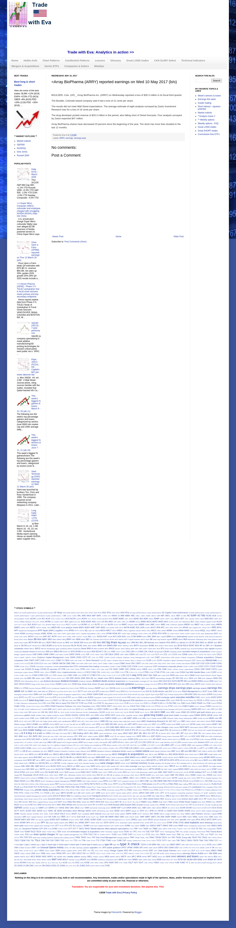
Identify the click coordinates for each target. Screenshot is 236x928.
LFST (216, 742)
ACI (43, 619)
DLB (165, 681)
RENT (130, 799)
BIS (177, 643)
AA (64, 616)
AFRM (48, 622)
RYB (199, 805)
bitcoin (182, 642)
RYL (203, 805)
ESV (26, 697)
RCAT (177, 796)
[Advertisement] (90, 26)
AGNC (88, 622)
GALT (39, 709)
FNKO (193, 703)
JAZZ (130, 733)
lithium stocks (112, 745)
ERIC (190, 694)
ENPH (96, 694)
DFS (178, 678)
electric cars (163, 691)
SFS (156, 811)
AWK (69, 637)
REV (162, 799)
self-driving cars (103, 811)
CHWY (59, 660)
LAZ (109, 742)
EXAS (158, 697)
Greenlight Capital (187, 715)
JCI (149, 733)
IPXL (166, 730)
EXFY (203, 697)
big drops (111, 642)
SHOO (68, 814)
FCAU (88, 700)
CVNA (34, 675)
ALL (43, 625)
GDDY (90, 709)
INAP (149, 727)
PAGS (37, 781)
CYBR (93, 675)
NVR (115, 772)
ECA (51, 691)
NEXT (166, 766)
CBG (102, 654)
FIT (77, 703)
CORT (185, 666)
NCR (59, 766)
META (151, 754)
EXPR (219, 697)
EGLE (118, 691)
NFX (177, 766)
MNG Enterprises (118, 757)
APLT (209, 628)
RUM (106, 805)
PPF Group (124, 787)
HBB (216, 718)
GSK (32, 718)
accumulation (19, 619)
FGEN (212, 700)
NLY (63, 769)
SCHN (182, 808)
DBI (33, 678)
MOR (25, 760)
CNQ (159, 663)
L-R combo (28, 742)
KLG (65, 739)
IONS (118, 730)
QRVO (142, 793)
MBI (190, 751)
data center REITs (182, 675)
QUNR (44, 796)
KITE (28, 739)
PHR (155, 784)
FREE (79, 706)
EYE (24, 700)
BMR (104, 646)
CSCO (88, 672)
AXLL (94, 637)
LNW (215, 745)
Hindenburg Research (155, 721)
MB (182, 751)
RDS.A (214, 796)
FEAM (185, 700)
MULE (200, 760)
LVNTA (186, 748)
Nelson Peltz (85, 766)
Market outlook (24, 141)
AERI (216, 619)
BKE (202, 642)
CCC (148, 654)
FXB (213, 706)
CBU (137, 654)
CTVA (156, 672)
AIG (106, 622)
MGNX (181, 754)
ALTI (92, 625)
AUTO (198, 634)
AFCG (16, 622)
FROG (103, 706)
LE (153, 742)
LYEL (220, 748)
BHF (72, 643)
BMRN (110, 645)
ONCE (181, 775)
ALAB (171, 622)
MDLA (62, 754)
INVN (107, 730)
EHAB (134, 691)
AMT (27, 628)
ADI (141, 619)
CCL (166, 654)
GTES (64, 718)
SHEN (51, 814)
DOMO (59, 684)
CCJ (157, 654)
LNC (179, 745)
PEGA (32, 784)
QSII (147, 793)
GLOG (102, 712)
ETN (50, 697)
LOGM (28, 748)
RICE (65, 802)
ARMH (163, 631)
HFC (83, 721)
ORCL (126, 778)
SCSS (219, 808)
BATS (21, 639)
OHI (98, 775)
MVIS (210, 760)
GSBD (21, 718)
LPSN (66, 748)
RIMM (84, 802)
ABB (122, 616)
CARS (71, 654)
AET (220, 619)
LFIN (211, 742)
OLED (148, 775)
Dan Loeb (161, 675)
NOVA (121, 769)
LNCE (183, 745)
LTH (121, 748)
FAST (55, 700)
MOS (30, 760)
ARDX (120, 630)
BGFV (49, 642)
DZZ (126, 688)
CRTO (214, 669)
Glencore (79, 712)
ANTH (121, 628)
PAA (220, 778)
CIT (84, 660)
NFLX (172, 766)
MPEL (48, 760)
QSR (152, 793)
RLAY (125, 802)
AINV (110, 622)
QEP (83, 793)
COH (207, 663)
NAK (81, 763)
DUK (44, 688)
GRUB (209, 715)
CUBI (177, 672)
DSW (16, 688)
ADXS (197, 619)
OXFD (193, 778)
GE (116, 709)
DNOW (206, 681)
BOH (166, 646)
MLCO (63, 757)
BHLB (86, 643)
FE (181, 700)
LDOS (149, 742)
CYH (98, 675)
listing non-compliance (92, 745)
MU (196, 760)
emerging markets (21, 694)
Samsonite (93, 808)
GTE (59, 718)
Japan (120, 733)
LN (176, 745)
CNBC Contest (113, 663)
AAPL (99, 616)
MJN (35, 757)
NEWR (154, 766)
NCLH (42, 766)
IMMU (139, 727)
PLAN (214, 784)
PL (210, 784)
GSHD (27, 718)
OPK (61, 778)
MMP (103, 757)
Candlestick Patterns (77, 60)
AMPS (213, 625)
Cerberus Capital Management (50, 657)
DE (92, 678)
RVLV (157, 805)
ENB (44, 694)
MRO (96, 760)
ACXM (99, 619)
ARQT (208, 631)
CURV (213, 672)
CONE (117, 666)
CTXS (162, 672)
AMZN (54, 627)
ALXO (115, 625)
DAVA (192, 675)
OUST (168, 778)
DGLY (186, 678)
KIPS (24, 739)
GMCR (157, 712)
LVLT (170, 748)
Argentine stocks (134, 631)
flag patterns (109, 703)
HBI (220, 718)
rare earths (123, 796)
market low (131, 751)
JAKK (96, 733)
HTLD (159, 724)
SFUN (160, 811)
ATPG (145, 634)
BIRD (173, 642)
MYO (52, 763)
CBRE (126, 654)
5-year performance (212, 613)
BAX (26, 639)
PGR (134, 784)
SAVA (128, 808)
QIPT (93, 793)
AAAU (69, 616)
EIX (147, 691)
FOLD (219, 703)
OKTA (142, 775)
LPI (62, 748)
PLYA (54, 787)
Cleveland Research (184, 660)
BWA (52, 652)
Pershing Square (72, 784)
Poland (88, 787)
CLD (144, 660)
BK (193, 642)
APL (199, 628)
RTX (101, 805)
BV (36, 652)
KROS (170, 739)
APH (180, 628)
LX (198, 748)
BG (40, 642)
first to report (61, 703)
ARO (192, 631)
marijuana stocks (119, 751)
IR (182, 730)
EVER (90, 697)
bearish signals (166, 639)
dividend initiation (85, 681)
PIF (160, 784)
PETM (81, 784)
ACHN (33, 619)
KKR (38, 739)
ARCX (114, 631)
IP (130, 730)
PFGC (110, 784)
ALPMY (74, 625)
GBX (64, 709)
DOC (16, 684)
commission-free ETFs (68, 666)
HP (79, 724)
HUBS (168, 724)
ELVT (205, 691)
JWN (107, 736)
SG (165, 811)
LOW (49, 748)
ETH (46, 697)
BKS (220, 642)
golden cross (29, 715)
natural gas (212, 763)
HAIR (140, 718)
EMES (30, 694)
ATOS (140, 634)
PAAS (16, 781)
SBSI (154, 808)
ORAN (108, 778)
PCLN (185, 781)
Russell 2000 (23, 155)
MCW (41, 754)
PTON (198, 790)
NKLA (37, 769)
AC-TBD (201, 615)
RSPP (89, 805)
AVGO (30, 636)
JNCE (25, 736)
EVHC (119, 697)
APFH (176, 628)
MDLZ (68, 754)
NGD (185, 766)
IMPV (144, 727)
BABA (139, 636)
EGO (123, 691)
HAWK (199, 718)
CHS (42, 660)
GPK (92, 715)
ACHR (38, 619)
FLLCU (132, 703)
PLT (35, 787)
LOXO (54, 748)
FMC (174, 703)
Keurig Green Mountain (170, 736)
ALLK (58, 625)
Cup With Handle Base (195, 672)
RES (145, 799)
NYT (204, 772)
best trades (24, 643)
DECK (111, 678)
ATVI (160, 633)
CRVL (42, 672)
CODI (192, 663)
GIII (42, 712)
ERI (186, 694)
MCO (31, 754)
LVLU (174, 748)
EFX (98, 691)
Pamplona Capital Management (58, 781)
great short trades (171, 715)
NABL (64, 763)
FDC (168, 700)
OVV (189, 778)
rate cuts (135, 796)
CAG (128, 651)
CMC (50, 663)
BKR (216, 643)
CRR (203, 669)
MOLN (186, 757)
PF (102, 784)
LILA (77, 745)
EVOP (124, 697)
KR (154, 739)
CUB (167, 672)
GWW (114, 718)
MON (213, 757)
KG (189, 736)
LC (136, 742)
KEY (182, 736)
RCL (187, 796)
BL (20, 646)
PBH (151, 781)
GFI (212, 709)
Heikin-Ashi (30, 60)
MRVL (108, 760)
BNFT (120, 646)
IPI (137, 730)
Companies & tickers (76, 66)
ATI (119, 633)
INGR (220, 727)
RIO (88, 802)
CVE (26, 675)
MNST (144, 757)
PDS (16, 784)
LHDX (34, 745)
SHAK (16, 814)
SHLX (62, 814)
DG (181, 678)
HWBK (198, 724)
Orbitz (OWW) (116, 778)
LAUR (95, 742)
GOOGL (75, 715)
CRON (175, 669)
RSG (81, 805)
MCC (215, 751)
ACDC (27, 619)
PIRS (194, 784)
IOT (122, 730)
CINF (80, 660)
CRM (164, 669)
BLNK (60, 646)
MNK (127, 757)
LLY (152, 745)
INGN (215, 727)
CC (144, 654)
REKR (92, 799)
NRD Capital (173, 769)
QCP (75, 793)
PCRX (197, 781)
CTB (126, 672)
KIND (210, 736)
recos (45, 799)
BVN (40, 652)
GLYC (147, 712)
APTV (77, 631)
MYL (47, 763)
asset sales (71, 634)
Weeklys (99, 66)
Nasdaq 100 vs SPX (172, 763)
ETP (54, 697)
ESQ (215, 694)
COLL (27, 666)
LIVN (119, 745)
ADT (182, 619)
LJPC (124, 745)
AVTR (54, 636)
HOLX (29, 724)
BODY (161, 646)
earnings (69, 138)
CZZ (127, 675)
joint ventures (68, 736)
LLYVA (157, 745)
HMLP (188, 721)
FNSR (199, 703)
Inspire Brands (52, 730)
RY (190, 805)
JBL (140, 733)
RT (94, 805)
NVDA (94, 772)
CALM (166, 651)
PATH (105, 781)
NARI (128, 763)
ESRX (219, 694)
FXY (16, 709)
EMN (36, 694)
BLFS (39, 646)
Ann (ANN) (110, 628)
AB (118, 616)
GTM (88, 718)
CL (105, 660)
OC (20, 775)
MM (89, 757)
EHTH (140, 691)
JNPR (34, 736)
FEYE (199, 700)
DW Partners (89, 688)
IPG (133, 730)
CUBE (172, 672)
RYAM (195, 805)
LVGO (165, 748)
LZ (20, 751)
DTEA (25, 688)
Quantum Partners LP (194, 793)
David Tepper (217, 675)
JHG (195, 733)
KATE (138, 736)
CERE (66, 657)
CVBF (21, 675)
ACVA (94, 619)
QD (79, 793)
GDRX (106, 709)
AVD (21, 637)
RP (31, 805)
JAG (91, 733)
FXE (217, 706)
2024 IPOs (124, 613)
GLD (62, 712)
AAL (79, 616)
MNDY (108, 757)
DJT (148, 681)
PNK (77, 787)
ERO (199, 694)
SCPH (209, 808)
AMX (49, 628)
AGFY (61, 622)
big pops (122, 642)
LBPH (127, 742)
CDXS (200, 654)
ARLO (153, 630)
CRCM (132, 669)
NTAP (214, 769)
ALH (16, 625)
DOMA (52, 684)
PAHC (43, 781)
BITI (187, 643)
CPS (98, 669)
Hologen (23, 724)
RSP (85, 805)
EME (220, 691)
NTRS (42, 772)
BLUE (79, 645)
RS (78, 805)
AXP (105, 636)
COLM (32, 666)
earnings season (200, 688)
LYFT (16, 751)
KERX (158, 736)
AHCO (99, 622)
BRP (133, 649)
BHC (67, 642)
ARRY (61, 138)
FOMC (17, 706)
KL (41, 739)
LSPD (94, 748)
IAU (22, 727)
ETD (33, 697)
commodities (104, 666)
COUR (219, 666)
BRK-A (90, 648)
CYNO (103, 675)
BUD (167, 649)
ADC (126, 619)
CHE (152, 657)
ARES (125, 631)
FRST (120, 706)
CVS (46, 675)
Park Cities (86, 781)
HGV (87, 721)
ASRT (64, 634)
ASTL (78, 634)
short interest (95, 814)
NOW (139, 769)
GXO (119, 718)
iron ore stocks (197, 730)
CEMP (22, 657)
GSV (47, 718)
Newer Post (57, 236)
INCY (153, 727)
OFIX (84, 775)
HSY (154, 724)
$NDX (16, 613)
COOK (135, 666)
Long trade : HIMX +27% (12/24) (34, 515)
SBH (144, 808)
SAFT (56, 808)
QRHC (129, 793)
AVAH (16, 637)
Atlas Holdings (132, 634)
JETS (191, 733)
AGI (66, 622)
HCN (26, 721)
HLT (175, 721)
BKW (16, 646)
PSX (156, 790)
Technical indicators (193, 60)
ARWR (16, 634)
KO (106, 739)
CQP (107, 669)
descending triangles (164, 678)
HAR (164, 718)
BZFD (89, 652)
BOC (157, 646)
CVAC (16, 675)
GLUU (131, 712)
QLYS (108, 793)
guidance (94, 718)
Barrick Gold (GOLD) (207, 637)
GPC (88, 715)
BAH (154, 636)
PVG (220, 790)
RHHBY (25, 802)
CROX (197, 669)
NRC (166, 769)
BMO (100, 645)
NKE (32, 769)
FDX (178, 700)
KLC (55, 739)
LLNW (143, 745)
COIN (16, 666)
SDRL (50, 811)
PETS (92, 784)
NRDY (187, 769)
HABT (129, 718)
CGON (112, 657)
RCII (183, 796)
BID (94, 642)
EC (47, 691)
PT (165, 790)
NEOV (103, 766)
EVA (80, 697)
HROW (120, 724)
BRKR (101, 649)
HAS (195, 718)
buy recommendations (195, 649)
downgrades (110, 684)
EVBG (85, 697)
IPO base (142, 730)
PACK (27, 781)
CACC (117, 652)
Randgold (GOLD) (100, 796)
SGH (175, 811)
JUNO (101, 736)
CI (63, 660)
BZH (94, 651)
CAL (146, 651)
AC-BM (183, 616)
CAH (132, 651)
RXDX (173, 805)
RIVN (97, 802)
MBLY (195, 751)
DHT (203, 678)
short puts (106, 814)
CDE (179, 654)
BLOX (73, 645)
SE (55, 811)
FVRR (208, 706)
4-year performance (179, 613)
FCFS (99, 700)
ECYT (80, 691)
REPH (135, 799)
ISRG (48, 733)
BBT (74, 639)
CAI (136, 652)
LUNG (155, 748)
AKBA (143, 622)
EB (26, 691)
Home (14, 60)
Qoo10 (118, 793)
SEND (117, 811)
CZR (123, 675)
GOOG (68, 715)
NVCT (88, 772)
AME (167, 625)
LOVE (44, 748)
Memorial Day (106, 754)
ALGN (219, 622)
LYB (215, 748)
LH (30, 745)
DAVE (197, 675)
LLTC (149, 745)
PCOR (191, 781)
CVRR (40, 675)
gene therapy (138, 709)
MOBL (159, 757)
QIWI (98, 793)
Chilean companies (188, 657)
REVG (201, 799)
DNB (189, 681)
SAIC (67, 808)
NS (200, 769)
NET (118, 766)
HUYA (192, 724)
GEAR (120, 709)
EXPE (213, 697)
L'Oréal (35, 742)
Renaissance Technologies (117, 799)
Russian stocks (149, 805)
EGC (107, 691)
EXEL (197, 697)
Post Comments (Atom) (75, 241)
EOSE (120, 694)
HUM (173, 724)
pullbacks (214, 790)
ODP (61, 775)
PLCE (16, 787)
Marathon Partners (104, 751)
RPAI (35, 805)
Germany (187, 709)
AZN (119, 636)
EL (151, 691)
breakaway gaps (53, 649)
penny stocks (49, 784)
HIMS (138, 721)
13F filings (57, 613)
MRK (80, 760)
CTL (136, 672)
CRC (127, 669)
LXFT (201, 748)
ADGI (131, 619)
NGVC (205, 766)
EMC (215, 691)
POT (114, 787)
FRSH (115, 706)
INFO (187, 727)
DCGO (53, 678)
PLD (21, 787)
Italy (57, 733)
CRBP (121, 669)
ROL (214, 802)
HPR (102, 724)
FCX (116, 700)
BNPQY (126, 646)
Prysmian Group (113, 790)
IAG (15, 727)
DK (151, 681)
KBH (144, 736)
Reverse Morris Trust (173, 799)
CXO (79, 675)
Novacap (128, 769)
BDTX (143, 639)
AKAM (132, 622)
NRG (192, 769)
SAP (119, 808)
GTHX (69, 718)
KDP (153, 736)
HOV (57, 724)
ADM (145, 619)
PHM (144, 784)
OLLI (153, 775)
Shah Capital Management (211, 811)
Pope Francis (102, 787)
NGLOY (195, 766)
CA (105, 651)
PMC (62, 787)
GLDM (72, 712)
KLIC (69, 739)
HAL (144, 718)
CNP (155, 663)
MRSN (102, 760)
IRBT (185, 730)
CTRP (151, 672)
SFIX (142, 811)
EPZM (135, 694)
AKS (166, 622)
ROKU (209, 802)
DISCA (17, 681)
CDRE (190, 654)
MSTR (153, 760)
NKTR (42, 769)
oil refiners (117, 775)
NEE (78, 766)
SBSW (158, 808)
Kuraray (208, 739)
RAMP (89, 796)
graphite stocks (132, 715)
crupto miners (28, 672)
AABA (74, 616)
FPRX (47, 706)
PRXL (104, 790)
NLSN (58, 769)
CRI (155, 669)
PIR (190, 784)
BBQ (64, 639)
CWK (70, 675)
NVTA (133, 772)
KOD (110, 739)
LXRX (210, 748)
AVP (45, 636)
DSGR (208, 684)
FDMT (173, 700)
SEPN (122, 811)
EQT (162, 694)
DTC (21, 688)
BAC (149, 636)
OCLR (36, 775)
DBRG (38, 678)
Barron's (219, 637)
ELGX (175, 691)
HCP (30, 721)
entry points (108, 694)
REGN (75, 799)
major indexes (81, 751)
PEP (57, 784)
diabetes (209, 678)
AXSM (110, 637)
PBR (165, 781)
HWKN (208, 724)
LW (194, 748)
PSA (125, 790)
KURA (201, 739)
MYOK (57, 763)
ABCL (138, 616)
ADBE (121, 619)
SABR (40, 808)
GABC (22, 709)
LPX (76, 748)
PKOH (206, 784)
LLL (138, 745)
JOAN (44, 736)
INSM (44, 730)
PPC (118, 787)
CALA (150, 651)
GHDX (34, 712)
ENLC (79, 694)
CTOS (140, 672)
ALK (29, 624)
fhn (220, 700)
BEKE (180, 639)
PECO (27, 784)
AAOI (89, 616)
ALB (180, 622)
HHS (95, 721)
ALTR (97, 624)
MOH (181, 757)
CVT (50, 675)
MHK (201, 754)
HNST (202, 721)
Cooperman (148, 666)
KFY (186, 736)
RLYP (138, 802)
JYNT (112, 736)
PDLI (220, 781)
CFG (93, 657)
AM (120, 625)
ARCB (97, 631)
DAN (155, 675)
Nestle (113, 766)
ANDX (87, 627)
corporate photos (175, 666)
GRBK (140, 715)
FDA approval (124, 700)
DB (25, 678)
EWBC (133, 697)
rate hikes (143, 796)
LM (162, 745)
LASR (80, 742)
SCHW (189, 808)
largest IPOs (61, 742)
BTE (158, 649)
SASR (123, 808)
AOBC (132, 627)
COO (129, 666)
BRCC (32, 649)
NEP (108, 766)
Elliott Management (190, 691)
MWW (21, 763)
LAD (54, 742)
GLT (122, 712)
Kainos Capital (125, 736)
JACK (86, 733)
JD (156, 733)
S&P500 (21, 144)
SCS (214, 808)
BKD (197, 642)
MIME (210, 754)
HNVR (207, 721)
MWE (219, 760)
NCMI (48, 766)
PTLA (187, 790)
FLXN (160, 703)
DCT (64, 678)
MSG (133, 760)
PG (124, 784)
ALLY (68, 624)
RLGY (130, 802)
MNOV (138, 757)
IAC (220, 724)
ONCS (187, 775)
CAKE (140, 651)
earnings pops (80, 138)
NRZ (196, 769)
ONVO (22, 778)
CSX (117, 672)
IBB (25, 727)
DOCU (28, 684)
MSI (148, 760)
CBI (106, 654)
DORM (64, 684)
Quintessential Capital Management (27, 796)
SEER (94, 811)
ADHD (136, 619)
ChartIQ (119, 657)
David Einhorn (205, 675)
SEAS (59, 811)
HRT (130, 724)
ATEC (98, 634)
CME (68, 663)
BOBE (151, 645)
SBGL (139, 808)
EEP (93, 691)
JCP (153, 733)
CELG (219, 654)
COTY (207, 666)
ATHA (103, 634)
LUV (160, 748)
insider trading (35, 730)
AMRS (17, 627)
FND (183, 703)
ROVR (27, 805)
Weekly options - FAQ (208, 123)
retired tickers (154, 799)
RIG (74, 802)
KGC (193, 736)
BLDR (34, 646)
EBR (40, 691)
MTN (177, 760)
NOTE (111, 769)
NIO (28, 769)
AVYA (64, 637)
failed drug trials (36, 700)
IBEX (36, 727)
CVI (30, 675)
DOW (74, 684)
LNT (210, 745)
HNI (198, 721)
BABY (144, 637)
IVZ (69, 733)
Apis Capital (193, 628)
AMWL (43, 628)
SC (169, 808)
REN (104, 799)
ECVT (75, 691)
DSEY (203, 684)
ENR (101, 694)
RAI (72, 796)
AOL (138, 627)
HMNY (193, 721)
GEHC (126, 709)
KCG (148, 736)
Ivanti (65, 733)
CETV (84, 657)
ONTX (17, 778)
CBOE (116, 654)
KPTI (150, 739)
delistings (131, 678)
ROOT (219, 802)
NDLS (69, 766)
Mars (169, 751)
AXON (100, 636)
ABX (178, 616)
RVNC (162, 805)
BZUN (98, 651)
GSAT (16, 718)
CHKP (31, 660)
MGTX (196, 754)
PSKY (140, 790)
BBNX (59, 639)
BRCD (38, 648)
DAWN (16, 678)
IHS (101, 727)
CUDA (182, 672)
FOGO (213, 703)
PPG (131, 787)
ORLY (132, 778)
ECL (70, 691)
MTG (172, 760)
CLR (26, 663)
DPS (166, 684)
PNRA (83, 787)
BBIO (55, 639)
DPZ (175, 684)
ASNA (49, 633)
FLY (164, 703)
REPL (140, 799)
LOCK (219, 745)
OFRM (88, 775)
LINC (82, 745)
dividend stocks (100, 681)
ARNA (181, 630)
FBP (74, 700)
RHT (60, 802)
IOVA (127, 730)
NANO (117, 763)
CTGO (131, 672)
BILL (142, 642)
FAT (60, 700)
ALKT (39, 625)
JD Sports (162, 733)
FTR (175, 706)
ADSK (177, 619)
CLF (194, 660)
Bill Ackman (149, 642)
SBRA (149, 808)
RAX (149, 796)
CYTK (118, 675)
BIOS (157, 643)
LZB (23, 751)
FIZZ (99, 703)
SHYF (139, 814)
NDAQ (64, 766)
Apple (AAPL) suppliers (53, 630)
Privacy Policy (29, 790)
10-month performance (28, 613)
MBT (200, 751)
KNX (102, 739)
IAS (19, 727)
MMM (98, 757)
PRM (67, 790)
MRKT (85, 760)
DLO (169, 681)
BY (69, 652)
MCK (27, 754)
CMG (73, 663)
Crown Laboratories (186, 669)
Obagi (16, 775)
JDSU (173, 733)
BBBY (44, 639)
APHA (185, 627)
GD (86, 709)
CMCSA (62, 663)
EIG (144, 691)
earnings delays (152, 688)
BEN (185, 639)
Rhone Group (48, 802)
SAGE (61, 808)
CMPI (86, 663)
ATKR (124, 634)
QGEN (88, 793)
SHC (41, 814)
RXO (178, 805)
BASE (16, 639)
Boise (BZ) (173, 646)
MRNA (91, 760)
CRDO (138, 669)
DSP (213, 684)
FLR (145, 703)
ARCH (103, 630)
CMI (77, 663)
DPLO (160, 684)
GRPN (203, 715)
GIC (39, 712)
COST (201, 666)
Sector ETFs (52, 66)
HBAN (211, 718)
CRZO (79, 672)
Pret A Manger (207, 787)
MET (146, 754)
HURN (183, 724)
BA (134, 636)
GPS (113, 715)
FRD (74, 706)
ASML (43, 633)
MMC (93, 757)
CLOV (21, 663)
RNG (171, 802)
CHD (148, 657)
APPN (66, 631)
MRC (70, 760)
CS (83, 672)
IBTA (53, 727)
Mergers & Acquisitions (25, 66)
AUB (172, 634)
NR (162, 769)
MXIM (31, 763)
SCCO (172, 808)
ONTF (219, 775)
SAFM (51, 808)
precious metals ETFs (183, 787)
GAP (50, 709)
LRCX (83, 748)
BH (64, 643)
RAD (69, 796)
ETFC (41, 697)
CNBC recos (125, 663)
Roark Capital (191, 802)
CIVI (102, 660)
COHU (219, 663)
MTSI (187, 760)
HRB (107, 724)
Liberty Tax (45, 745)
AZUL (129, 637)
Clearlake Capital (169, 660)
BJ (191, 642)
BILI (137, 642)
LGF (220, 742)
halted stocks (157, 718)
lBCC (122, 742)
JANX (115, 733)
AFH (33, 622)
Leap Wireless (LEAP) (168, 742)
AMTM (38, 628)
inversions (91, 730)
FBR (79, 700)
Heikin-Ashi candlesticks (62, 721)
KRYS (175, 739)
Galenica (33, 709)
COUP (213, 666)
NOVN (134, 769)
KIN (206, 736)
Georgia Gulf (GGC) (175, 709)
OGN (94, 775)
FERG (190, 700)
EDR (89, 691)
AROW (197, 631)
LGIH (21, 745)
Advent (191, 619)
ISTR (53, 733)
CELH (16, 657)
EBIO (35, 691)
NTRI (37, 772)
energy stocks (58, 694)
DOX (155, 684)
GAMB (44, 709)
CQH (102, 669)
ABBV (127, 616)
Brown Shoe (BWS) (122, 649)
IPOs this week (157, 730)
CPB (63, 669)
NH (210, 766)
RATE (129, 796)
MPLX (53, 760)
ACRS (78, 619)
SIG (151, 814)
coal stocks (186, 663)
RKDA (107, 802)
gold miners (206, 712)
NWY (165, 772)
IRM (189, 730)
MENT (114, 754)
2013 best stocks (69, 613)
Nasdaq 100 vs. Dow (188, 763)
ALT (88, 625)
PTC (168, 790)
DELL (138, 678)
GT (55, 718)
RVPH (168, 805)
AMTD (32, 627)
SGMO (181, 811)
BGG (54, 642)
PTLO (192, 790)
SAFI (46, 808)
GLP (112, 712)
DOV (70, 684)
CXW (84, 675)
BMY (115, 645)
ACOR (73, 619)
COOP (140, 666)
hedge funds (47, 721)
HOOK (51, 724)
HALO (149, 718)
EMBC (210, 691)
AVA (220, 634)
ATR (149, 634)
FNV (204, 703)
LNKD (205, 745)
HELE (74, 721)
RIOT (92, 802)
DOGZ (47, 684)
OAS (220, 772)
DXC (107, 688)
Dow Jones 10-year (95, 684)
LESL (195, 742)
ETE (37, 697)
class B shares (124, 660)
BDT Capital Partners (132, 639)
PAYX (142, 781)
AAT (109, 616)
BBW (78, 639)
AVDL (25, 637)
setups (133, 811)
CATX (92, 654)
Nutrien (72, 772)
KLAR (51, 739)
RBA (153, 796)
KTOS (196, 739)
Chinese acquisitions (205, 657)
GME (162, 712)
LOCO (17, 748)
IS (20, 733)
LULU (136, 748)
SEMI (111, 811)
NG (181, 766)
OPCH (46, 778)
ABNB (148, 616)
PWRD (27, 793)
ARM (159, 631)
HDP (37, 721)
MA (42, 751)
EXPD (208, 697)
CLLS (220, 660)
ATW (165, 633)
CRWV (59, 672)
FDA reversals (149, 700)
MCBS (210, 751)
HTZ (163, 724)
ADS (172, 619)
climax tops (200, 660)
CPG (72, 669)
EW (128, 697)
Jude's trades (93, 736)
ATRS (154, 633)
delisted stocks (121, 678)
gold (198, 712)
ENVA (115, 694)
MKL (44, 757)
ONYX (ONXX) (31, 778)
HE (41, 721)
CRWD (53, 672)
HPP (94, 724)
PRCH (172, 787)
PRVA (99, 790)
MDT (85, 754)
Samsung (101, 808)
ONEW (199, 775)
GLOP (108, 712)
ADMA (150, 619)
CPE (68, 669)
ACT (89, 619)
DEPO (152, 678)
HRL (115, 724)
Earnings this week (207, 99)
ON (176, 775)
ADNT (162, 619)
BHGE (77, 642)
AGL (79, 622)
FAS (51, 700)
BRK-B (96, 649)
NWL (160, 772)
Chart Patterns (51, 60)
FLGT (122, 703)
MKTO (49, 757)
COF (198, 663)
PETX (97, 784)
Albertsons (186, 622)
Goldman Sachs (58, 715)
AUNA (182, 634)
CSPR (103, 672)
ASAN (22, 633)
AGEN (56, 622)
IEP (83, 727)
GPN (97, 715)
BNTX (136, 645)
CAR (34, 654)
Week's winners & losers (209, 95)
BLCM (24, 645)
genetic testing (150, 709)
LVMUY (180, 748)
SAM (87, 808)
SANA (108, 808)
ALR (79, 625)
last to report (88, 742)
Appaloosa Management (28, 631)
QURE (49, 796)
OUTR (174, 778)
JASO (125, 733)
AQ (86, 630)
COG (202, 663)
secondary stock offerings (74, 811)
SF (138, 811)
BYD (73, 651)
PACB (22, 781)
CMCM (55, 663)
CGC (101, 657)
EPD (125, 694)
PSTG (145, 790)
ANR (116, 628)
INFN (182, 727)
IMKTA (133, 727)
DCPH (59, 678)
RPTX (54, 805)
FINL (53, 703)
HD (33, 721)
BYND (78, 651)
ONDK (193, 775)
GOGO (193, 712)
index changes (162, 727)
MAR (88, 751)
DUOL (48, 688)
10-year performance (45, 613)
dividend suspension (116, 681)
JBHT (135, 733)
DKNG (155, 681)
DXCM (112, 688)
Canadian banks (175, 652)
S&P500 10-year (29, 808)
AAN (84, 616)
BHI (81, 642)
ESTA (16, 697)
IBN (49, 727)
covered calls (19, 669)
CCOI (174, 654)
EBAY (30, 691)
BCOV (106, 639)
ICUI (71, 727)
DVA (67, 688)
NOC (87, 769)
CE (205, 654)
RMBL (149, 802)
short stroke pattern (117, 814)
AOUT (153, 627)
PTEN (177, 790)
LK (128, 745)
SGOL (193, 811)
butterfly (183, 649)
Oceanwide (27, 775)
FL (103, 703)
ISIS (44, 733)
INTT (76, 730)
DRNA (192, 684)
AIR (115, 622)
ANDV (81, 627)
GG (220, 709)
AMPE (207, 625)
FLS (149, 703)
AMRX (22, 628)
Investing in (100, 730)
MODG (165, 757)
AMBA (141, 624)
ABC (133, 616)
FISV (73, 703)
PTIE (182, 790)
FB (63, 700)
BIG (104, 642)
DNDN (194, 681)
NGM (200, 766)
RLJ (134, 802)
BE (151, 639)
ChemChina (165, 657)
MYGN (42, 763)
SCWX (28, 811)
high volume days (116, 721)
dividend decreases (52, 681)
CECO (209, 654)
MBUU (204, 751)
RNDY (165, 802)
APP (16, 630)
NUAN (51, 772)
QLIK (103, 793)
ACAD (209, 616)
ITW (61, 733)
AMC (152, 624)
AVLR (36, 637)
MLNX (79, 757)
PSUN (151, 790)
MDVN (89, 754)
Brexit (83, 648)
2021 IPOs (106, 613)
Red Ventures (67, 799)
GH (30, 712)
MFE (155, 754)
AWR (74, 637)
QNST (113, 793)
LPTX (72, 748)
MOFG (176, 757)
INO (16, 730)
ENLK (84, 694)
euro (73, 697)
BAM (169, 636)
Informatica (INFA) (197, 727)
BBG (50, 639)
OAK (215, 772)
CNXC (173, 663)
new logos (142, 766)
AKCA (149, 622)
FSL (128, 706)
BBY (88, 639)
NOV (117, 769)
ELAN (155, 691)
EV (77, 697)
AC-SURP (192, 615)
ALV (105, 625)
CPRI (82, 669)
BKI (206, 643)
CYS (114, 675)
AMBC (147, 625)
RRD (64, 805)
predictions (197, 787)
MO (154, 757)
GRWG (215, 715)
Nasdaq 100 (159, 763)
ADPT (167, 619)
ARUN (219, 631)
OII (108, 775)
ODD (51, 775)
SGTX (198, 811)
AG (52, 622)
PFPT (115, 784)
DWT (103, 688)
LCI (139, 742)
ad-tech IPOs (107, 619)
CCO (170, 654)
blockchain (67, 646)
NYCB (175, 772)
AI (103, 622)
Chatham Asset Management (134, 657)
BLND (55, 646)
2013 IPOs (80, 613)
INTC (65, 730)
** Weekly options (206, 120)
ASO (54, 634)
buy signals (210, 648)
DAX (21, 678)
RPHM (44, 805)
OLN (157, 775)
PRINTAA (18, 790)
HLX (178, 721)
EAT (22, 691)
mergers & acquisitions (131, 754)
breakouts (77, 649)
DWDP (97, 688)
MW (214, 760)
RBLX (168, 796)
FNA (178, 703)
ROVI (22, 805)
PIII (166, 784)
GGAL (16, 712)
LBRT (132, 742)
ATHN (114, 633)
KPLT (146, 739)
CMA (45, 663)
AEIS (202, 619)
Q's (53, 793)
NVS (125, 772)
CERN (72, 657)
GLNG (85, 712)
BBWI (83, 639)
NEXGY (161, 766)
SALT (82, 808)
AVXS (59, 637)
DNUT (216, 681)
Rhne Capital (38, 802)
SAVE (134, 808)
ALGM (213, 622)
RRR (74, 805)
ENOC (90, 694)
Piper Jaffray (183, 784)
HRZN (140, 724)
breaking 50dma (66, 649)
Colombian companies (44, 666)
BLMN (49, 645)
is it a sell (37, 733)
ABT (162, 616)
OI (102, 775)
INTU (80, 730)
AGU (94, 622)
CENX (34, 657)
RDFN (202, 796)
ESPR (209, 694)
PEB (22, 784)
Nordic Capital (103, 769)
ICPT (66, 727)
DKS (160, 681)
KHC (198, 736)
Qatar (58, 793)
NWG (155, 772)
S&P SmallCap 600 (214, 805)
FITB (81, 703)
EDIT (85, 691)
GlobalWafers (94, 712)
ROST (17, 805)
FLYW (169, 703)
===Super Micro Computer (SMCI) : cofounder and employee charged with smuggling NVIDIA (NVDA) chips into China (28, 209)
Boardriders (143, 646)
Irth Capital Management (212, 730)
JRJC (85, 736)
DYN (122, 688)
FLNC (137, 703)
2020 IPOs (97, 613)
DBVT (43, 678)
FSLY (138, 706)
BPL (208, 645)
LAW (100, 742)
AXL (90, 636)
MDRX (79, 754)
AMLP (196, 624)
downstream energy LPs (144, 684)
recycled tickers (54, 799)
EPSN (130, 694)
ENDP (49, 694)
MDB (46, 754)
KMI (78, 739)
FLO (142, 703)
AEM (206, 619)
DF (173, 678)
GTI (73, 718)
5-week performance (196, 613)
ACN (67, 619)
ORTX (137, 778)
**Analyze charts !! (206, 116)
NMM (73, 769)
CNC (133, 663)
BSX (154, 649)
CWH (65, 675)
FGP (217, 700)
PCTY (202, 781)
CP (59, 669)
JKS (16, 736)
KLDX (60, 739)
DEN (143, 678)
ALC (192, 622)
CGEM (106, 657)
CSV (112, 672)
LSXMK (111, 748)
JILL (200, 733)
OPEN (52, 778)
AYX (115, 636)
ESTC (21, 697)
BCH (102, 639)
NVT (129, 772)
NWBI (151, 772)
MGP (187, 754)
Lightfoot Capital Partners (63, 745)
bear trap (156, 639)
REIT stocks (83, 799)
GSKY (37, 718)
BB (35, 639)
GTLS (83, 718)
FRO (98, 706)
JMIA (20, 736)
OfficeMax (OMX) (74, 775)
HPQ (98, 724)
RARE (115, 796)
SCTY (16, 811)
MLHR (69, 757)
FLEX (117, 703)
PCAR (175, 781)
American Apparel (176, 625)
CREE (144, 669)
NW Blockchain (142, 772)
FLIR (126, 703)
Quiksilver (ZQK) (215, 793)
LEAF (157, 742)
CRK (159, 669)
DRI (187, 684)
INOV (25, 730)
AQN (90, 631)
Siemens (145, 814)
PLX (50, 787)
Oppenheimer (69, 778)
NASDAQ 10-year (146, 763)
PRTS (88, 790)
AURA (192, 634)
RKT (117, 802)
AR (93, 631)
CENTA (28, 657)
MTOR (182, 760)
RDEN (197, 796)
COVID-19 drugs (32, 669)
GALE (27, 709)
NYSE (186, 772)
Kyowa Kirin (18, 742)
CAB (113, 651)
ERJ (195, 694)
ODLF (56, 775)
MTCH (167, 760)
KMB (74, 739)
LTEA (116, 748)
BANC (173, 637)
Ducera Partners (35, 688)
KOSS (141, 739)
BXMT (65, 652)
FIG (44, 703)
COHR (213, 663)
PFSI (120, 784)
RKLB (112, 802)
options (90, 778)
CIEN (67, 660)
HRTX (135, 724)
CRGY (150, 669)
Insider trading (204, 103)
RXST (182, 805)
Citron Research (93, 660)
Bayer (30, 639)
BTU (163, 648)
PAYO (137, 781)
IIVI (107, 727)
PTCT (173, 790)
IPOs (148, 730)
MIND (215, 754)
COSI (196, 666)
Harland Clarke (172, 718)
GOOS (82, 715)
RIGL (78, 802)
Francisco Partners (64, 706)
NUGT (61, 772)
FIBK (18, 703)
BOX (197, 645)
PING (170, 784)
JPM (80, 736)
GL (59, 712)
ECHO (66, 691)
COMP (112, 666)
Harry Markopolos (186, 718)
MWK (16, 763)
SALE (77, 808)
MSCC (117, 760)
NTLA (16, 772)
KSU (187, 739)
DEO (147, 678)
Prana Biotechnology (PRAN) (158, 787)
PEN (37, 784)
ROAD (181, 802)
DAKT (145, 675)
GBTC (54, 709)
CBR (122, 654)
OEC (65, 775)
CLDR (148, 660)
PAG (32, 781)
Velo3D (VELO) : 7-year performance (35, 328)
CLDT (154, 660)
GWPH (108, 718)
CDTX (195, 654)
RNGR (175, 802)
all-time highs (51, 625)
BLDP (29, 646)
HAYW (205, 718)
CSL (98, 672)
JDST (168, 733)
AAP (94, 616)
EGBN (102, 691)
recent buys (28, 799)
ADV (186, 619)
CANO (213, 652)
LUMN (141, 748)
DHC (195, 678)
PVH (16, 793)
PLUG (45, 787)
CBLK (110, 654)
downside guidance (125, 684)
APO (214, 627)
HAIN (135, 718)
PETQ (86, 784)
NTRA (32, 772)
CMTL (95, 663)
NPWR (158, 769)
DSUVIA (218, 684)
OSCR (143, 778)
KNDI (98, 739)
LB (118, 742)
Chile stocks (175, 657)
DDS (88, 678)
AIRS (123, 622)
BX (61, 651)
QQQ (124, 793)
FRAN (52, 706)
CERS (78, 657)
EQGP (147, 694)
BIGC (129, 643)
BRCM (43, 649)
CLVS (36, 663)
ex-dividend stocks (148, 697)
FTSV (179, 706)
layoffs (105, 742)
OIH (104, 775)
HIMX (143, 721)
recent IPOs (37, 799)
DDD (72, 678)
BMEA (94, 646)
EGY (127, 691)
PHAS (139, 784)
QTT (162, 793)
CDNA (184, 654)
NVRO (119, 772)
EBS (43, 691)
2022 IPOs (116, 613)
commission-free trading (89, 666)
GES (199, 709)
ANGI (103, 627)
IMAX (117, 727)
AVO (41, 637)
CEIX (214, 654)
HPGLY (89, 724)
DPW (170, 684)
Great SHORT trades (208, 130)
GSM (42, 718)
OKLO (137, 775)
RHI (30, 802)
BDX (148, 639)
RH (20, 802)
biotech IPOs (165, 642)
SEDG (88, 811)
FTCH (157, 706)
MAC (46, 751)
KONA (125, 739)
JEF (182, 733)
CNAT (100, 663)
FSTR (148, 706)
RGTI (16, 802)
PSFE (135, 790)
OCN (41, 775)
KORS (131, 739)
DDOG (77, 678)
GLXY (142, 712)
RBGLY (163, 796)
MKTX (54, 757)
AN (58, 627)
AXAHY (79, 637)
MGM (175, 754)
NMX (78, 769)
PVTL (21, 793)
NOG (91, 769)
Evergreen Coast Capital (103, 697)
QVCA (55, 796)
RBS (173, 796)
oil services (125, 775)
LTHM (125, 748)
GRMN (197, 715)
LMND (167, 745)
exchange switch (168, 697)
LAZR (114, 742)
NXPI (170, 772)
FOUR (28, 706)
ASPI (59, 634)
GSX (52, 718)
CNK (146, 663)
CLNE (16, 663)
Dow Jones (22, 152)
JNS (40, 736)
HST (149, 724)
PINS (176, 784)
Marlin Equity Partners (158, 751)
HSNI (145, 724)
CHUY (52, 660)
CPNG (77, 669)
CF (89, 657)
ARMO (175, 631)
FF (204, 700)
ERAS (181, 694)
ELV (200, 691)
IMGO (128, 727)
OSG (148, 778)
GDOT (100, 709)
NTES (219, 769)
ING (210, 727)
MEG (95, 754)
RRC (59, 805)
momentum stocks (197, 757)
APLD (204, 628)
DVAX (72, 688)
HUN (178, 724)
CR (110, 669)
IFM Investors (90, 727)
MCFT (22, 754)
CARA (39, 654)
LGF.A (16, 745)
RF (205, 799)
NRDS (181, 769)
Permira (62, 784)
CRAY (115, 669)
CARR (66, 654)
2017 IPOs (89, 613)
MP (33, 760)
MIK (206, 754)
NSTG (209, 769)
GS (220, 715)
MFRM (161, 754)
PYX (42, 793)
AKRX (160, 622)
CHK (26, 660)
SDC (34, 811)
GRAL (123, 715)
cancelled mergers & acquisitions (196, 651)
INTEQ (71, 730)
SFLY (147, 811)
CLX (41, 663)
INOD (20, 730)
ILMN (112, 727)
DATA (172, 675)
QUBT (206, 793)
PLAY (219, 784)
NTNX (22, 772)
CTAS (121, 672)
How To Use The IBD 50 (68, 724)
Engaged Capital (70, 694)
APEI (171, 628)
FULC (197, 706)
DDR (83, 678)
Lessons (100, 60)
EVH (114, 697)
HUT (188, 724)
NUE (56, 772)
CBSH (132, 654)
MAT (173, 751)
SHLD (56, 814)
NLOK (53, 769)
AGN (83, 622)
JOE (61, 736)
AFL (37, 622)
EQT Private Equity (171, 694)
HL (167, 721)
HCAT (21, 721)
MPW (59, 760)
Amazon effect (132, 625)
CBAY (97, 654)
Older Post (179, 236)
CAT (88, 654)
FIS (68, 703)
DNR (211, 681)
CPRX (93, 669)
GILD (51, 712)
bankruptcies (182, 636)
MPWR (65, 760)
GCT (82, 709)
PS (121, 790)
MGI (170, 754)
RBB (157, 796)
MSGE (137, 760)
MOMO (207, 757)
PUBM (207, 790)
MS (112, 760)
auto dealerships (207, 634)
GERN (194, 709)
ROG (199, 802)
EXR (16, 700)
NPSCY (145, 769)
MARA (94, 751)
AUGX (176, 634)
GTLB (77, 718)
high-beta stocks (129, 721)
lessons (201, 742)
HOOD (46, 724)
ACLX (62, 619)
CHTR (47, 660)
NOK (96, 769)
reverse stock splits (190, 799)
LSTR (99, 748)
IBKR (41, 727)
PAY (115, 781)
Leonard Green (187, 742)
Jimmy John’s (217, 733)
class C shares (136, 660)
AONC (147, 628)
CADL (123, 652)
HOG (213, 721)
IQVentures (176, 730)
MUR (206, 760)
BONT (191, 645)
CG (97, 657)
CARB (45, 654)
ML (58, 757)
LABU (49, 742)
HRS (125, 724)
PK (198, 784)
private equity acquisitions (47, 790)
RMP (161, 802)
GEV (209, 709)
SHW (134, 814)
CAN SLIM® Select (165, 60)
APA (158, 627)
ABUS (173, 616)
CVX (55, 675)
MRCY (75, 760)
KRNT (158, 739)
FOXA (37, 706)
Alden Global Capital (203, 622)
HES (79, 721)
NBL (32, 766)
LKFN (132, 745)
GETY (204, 709)
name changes (107, 763)
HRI (111, 724)
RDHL (208, 796)
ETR (59, 697)
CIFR (72, 660)
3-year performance (153, 613)
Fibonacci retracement (29, 703)
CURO (208, 672)
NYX (208, 772)
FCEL (94, 700)
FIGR (48, 703)
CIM (76, 660)
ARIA (148, 631)
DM (185, 681)
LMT (172, 745)
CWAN (59, 675)
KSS (183, 739)
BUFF (172, 649)
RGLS (215, 799)
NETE (122, 766)
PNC (73, 787)
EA (130, 688)
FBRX (83, 700)
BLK (44, 645)
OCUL (46, 775)
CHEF (157, 657)
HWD (203, 724)
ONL (204, 775)
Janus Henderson (105, 733)
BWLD (56, 651)
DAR (167, 675)
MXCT (26, 763)
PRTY (93, 790)
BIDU (99, 642)
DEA (95, 678)
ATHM (109, 633)
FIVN (95, 703)
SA (37, 808)
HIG (107, 721)
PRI (220, 787)
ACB (214, 616)
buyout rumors (29, 651)
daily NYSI (137, 675)
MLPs (85, 757)
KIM (202, 736)
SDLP (45, 811)
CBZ (141, 654)
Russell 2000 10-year (134, 805)
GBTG (59, 709)
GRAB (118, 715)
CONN (124, 666)
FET (195, 700)
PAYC (119, 781)
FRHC (93, 706)
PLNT (30, 787)
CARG (51, 654)
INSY (60, 730)
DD (67, 678)
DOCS (21, 684)
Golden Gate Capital (43, 715)
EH (131, 691)
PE (19, 784)
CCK (161, 654)
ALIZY (24, 625)
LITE (104, 745)
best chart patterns (211, 639)
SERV (128, 811)
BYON (83, 652)
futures (202, 706)
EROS (204, 694)
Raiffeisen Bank (80, 796)
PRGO (215, 787)
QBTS (63, 793)
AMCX (157, 625)
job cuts (51, 736)
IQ (170, 730)
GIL (46, 712)
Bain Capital (161, 637)
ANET (93, 627)
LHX (39, 745)
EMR (40, 694)
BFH (36, 642)
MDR (73, 754)
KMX (83, 739)
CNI (142, 663)
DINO (215, 678)
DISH (23, 681)
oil (111, 775)
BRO (106, 649)
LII (74, 745)
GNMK (178, 712)
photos (149, 784)
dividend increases (69, 681)
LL (136, 745)
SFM (151, 811)
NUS (67, 772)
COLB (22, 666)
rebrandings (18, 799)
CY (88, 675)
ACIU (53, 619)
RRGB (69, 805)
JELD (186, 733)
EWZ (138, 697)
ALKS (34, 624)
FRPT (109, 706)
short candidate (83, 814)
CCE (153, 654)
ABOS (153, 616)
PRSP (83, 790)
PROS (72, 790)
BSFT (145, 649)
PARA (79, 781)
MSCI (122, 760)
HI (99, 721)
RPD (40, 805)
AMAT (124, 624)
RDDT (191, 796)
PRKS (62, 790)
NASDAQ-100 (202, 763)
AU (168, 634)
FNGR (188, 703)
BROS (112, 648)
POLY (94, 787)
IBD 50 (31, 727)
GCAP (69, 709)
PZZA (46, 793)
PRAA (144, 787)
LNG (189, 745)
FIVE (90, 703)
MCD (219, 751)
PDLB (215, 781)
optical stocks (81, 778)
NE (74, 766)
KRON (164, 739)
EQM (157, 694)
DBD (29, 678)
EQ (139, 694)
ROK (203, 802)
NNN (82, 769)
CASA (77, 654)
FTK (166, 706)
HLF (170, 721)
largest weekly (72, 742)
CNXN (178, 663)
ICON (61, 727)
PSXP (161, 790)
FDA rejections (137, 700)
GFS (216, 709)
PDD (210, 781)
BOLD (185, 645)
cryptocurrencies (69, 672)
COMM (55, 666)
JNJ (30, 736)
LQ (79, 748)
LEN (179, 742)
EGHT (112, 691)
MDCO (56, 754)
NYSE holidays (195, 772)
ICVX (75, 727)
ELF (170, 691)
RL (121, 802)
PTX (203, 790)
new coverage (131, 766)
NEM (93, 766)
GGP (26, 712)
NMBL (68, 769)
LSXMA (105, 748)
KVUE (213, 739)
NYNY (181, 772)
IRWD (16, 733)
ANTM (126, 627)
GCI (73, 709)
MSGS (143, 760)
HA (125, 718)
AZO (124, 636)
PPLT (139, 787)
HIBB (102, 721)
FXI (220, 706)
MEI (98, 754)
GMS (168, 712)
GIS (55, 712)
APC (163, 627)
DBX (48, 678)
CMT (90, 663)
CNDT (138, 663)
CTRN (146, 672)
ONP (215, 775)
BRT (137, 649)
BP (201, 645)
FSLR (132, 706)
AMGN (187, 624)
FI (15, 703)
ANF (98, 627)
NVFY (105, 772)
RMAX (144, 802)
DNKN (200, 681)
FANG (46, 700)
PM (58, 787)
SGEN (169, 811)
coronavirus (163, 666)
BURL (177, 648)
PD (206, 781)
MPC (43, 760)
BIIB (133, 642)
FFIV (207, 700)
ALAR (175, 622)
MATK (178, 751)
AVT (49, 636)
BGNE (59, 643)
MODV (170, 757)
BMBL (85, 646)
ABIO (143, 616)
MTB (162, 760)
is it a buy (26, 733)
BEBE (175, 639)
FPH (42, 706)
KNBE (88, 739)
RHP (55, 802)
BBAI (39, 639)
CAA (109, 652)
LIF (51, 745)
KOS (136, 739)
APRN (71, 630)
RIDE (69, 802)
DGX (191, 678)
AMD (163, 624)
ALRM (84, 624)
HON (40, 724)
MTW (192, 760)
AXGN (85, 637)
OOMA (40, 778)
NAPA (123, 763)
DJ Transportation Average (136, 681)
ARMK (169, 630)
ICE (56, 727)
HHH (91, 721)
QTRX (157, 793)
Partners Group (97, 781)
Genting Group (162, 709)
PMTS (67, 787)
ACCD (219, 616)
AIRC (119, 622)
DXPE (118, 688)
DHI (199, 678)
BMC (90, 646)
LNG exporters (197, 745)
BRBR (26, 649)
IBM (45, 727)
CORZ (190, 666)
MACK (51, 751)
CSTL (108, 672)
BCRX (112, 639)
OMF (172, 775)
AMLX (202, 625)
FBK (71, 700)
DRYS (197, 684)
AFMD (42, 622)
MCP (36, 754)
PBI (155, 781)
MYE (37, 763)
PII (164, 784)
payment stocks (128, 781)
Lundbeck (148, 748)
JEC (178, 733)
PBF (147, 781)
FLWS (154, 703)
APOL (219, 627)
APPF (40, 630)
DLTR (180, 681)
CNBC (105, 663)
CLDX (159, 660)
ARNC (187, 630)
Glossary (115, 60)
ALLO (63, 625)
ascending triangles (33, 634)
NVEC (100, 772)
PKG (201, 784)
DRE (179, 684)
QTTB (167, 793)
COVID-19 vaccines (48, 669)
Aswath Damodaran (88, 634)
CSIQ (93, 672)
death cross (103, 678)
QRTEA (135, 793)
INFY (206, 727)
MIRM (31, 757)
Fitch (86, 703)
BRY (141, 649)
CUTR (219, 672)
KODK (115, 739)
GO (188, 712)
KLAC (45, 739)
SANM (113, 808)
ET (30, 697)
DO (220, 681)
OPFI (57, 778)
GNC (173, 712)
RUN (110, 805)
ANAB (63, 628)
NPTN (151, 769)
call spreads (158, 652)
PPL (135, 787)
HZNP (214, 724)
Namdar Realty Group (91, 763)
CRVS (47, 672)
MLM (74, 757)
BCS (117, 639)
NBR (37, 766)
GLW (137, 712)
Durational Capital (58, 688)
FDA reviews (160, 700)
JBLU (145, 733)
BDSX (121, 639)
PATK (111, 781)
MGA (166, 754)
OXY (199, 778)
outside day (182, 778)
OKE (132, 775)
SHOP (74, 814)
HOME (35, 724)
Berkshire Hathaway (195, 639)
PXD (32, 793)
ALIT (20, 625)
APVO (81, 631)
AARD (104, 616)
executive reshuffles (185, 697)
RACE (63, 796)
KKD (33, 739)
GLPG (117, 712)
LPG (58, 748)
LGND (26, 745)
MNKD (133, 757)
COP (155, 666)
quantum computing (177, 793)
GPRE (101, 715)
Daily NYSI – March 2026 (34, 173)
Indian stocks (174, 727)
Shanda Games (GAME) (29, 814)
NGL (189, 766)
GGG (21, 712)
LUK (131, 748)
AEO (211, 619)
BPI (204, 646)
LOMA (34, 748)
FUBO (185, 706)
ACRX (84, 619)
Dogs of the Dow (37, 684)
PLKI (26, 787)
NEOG (98, 766)
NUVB (77, 772)
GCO (78, 709)
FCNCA (105, 700)
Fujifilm (191, 706)
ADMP (156, 619)
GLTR (126, 712)
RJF (102, 802)
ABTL (167, 616)
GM (151, 712)
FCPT (111, 700)
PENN (41, 784)
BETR (31, 642)
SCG (177, 808)
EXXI (21, 700)
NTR (27, 772)
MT (158, 760)
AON (142, 627)
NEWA (148, 766)
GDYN (111, 709)
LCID (143, 742)
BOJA (180, 645)
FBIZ (67, 700)
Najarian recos (72, 763)
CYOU (108, 675)
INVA (85, 730)
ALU (102, 625)
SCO (199, 808)
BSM (150, 649)
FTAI (152, 706)
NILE (24, 769)
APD (167, 628)
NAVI (28, 766)
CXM (75, 675)
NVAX (83, 772)
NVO (110, 772)
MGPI (191, 754)
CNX (168, 663)
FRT (124, 706)
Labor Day (42, 742)
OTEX (163, 778)
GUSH (102, 718)
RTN (97, 805)
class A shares (112, 660)
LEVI (207, 742)
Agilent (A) (72, 622)
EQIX (153, 694)
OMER (167, 775)
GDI (95, 709)
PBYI (170, 781)
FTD (162, 706)
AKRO (155, 622)
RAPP (110, 796)
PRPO (77, 790)
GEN (131, 709)
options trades (99, 778)
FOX (33, 706)
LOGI (22, 748)
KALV (134, 736)
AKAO (137, 622)
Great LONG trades (137, 60)
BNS (131, 646)
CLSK (30, 663)
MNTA (150, 757)
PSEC (129, 790)
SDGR (39, 811)
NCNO (53, 766)
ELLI (180, 691)
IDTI (79, 727)
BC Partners (95, 639)
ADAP (115, 619)
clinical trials (211, 660)
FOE (209, 703)
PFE (105, 784)
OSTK (158, 778)
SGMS (187, 811)
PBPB (159, 781)
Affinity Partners (26, 622)
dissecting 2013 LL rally (34, 681)
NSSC (203, 769)
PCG (180, 781)
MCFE (16, 754)
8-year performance (53, 616)
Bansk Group (193, 637)
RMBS (155, 802)
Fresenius (86, 706)
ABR (158, 616)
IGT (97, 727)
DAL (150, 675)
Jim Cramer (206, 733)
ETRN (63, 697)
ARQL (202, 630)
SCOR (204, 808)
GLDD (67, 712)
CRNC (169, 669)
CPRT (88, 669)
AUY (216, 633)
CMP (81, 663)
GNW (183, 712)
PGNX (129, 784)
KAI (118, 736)
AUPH (187, 634)
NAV (23, 766)
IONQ (112, 730)
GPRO (107, 715)
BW (47, 651)
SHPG (128, 814)
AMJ (192, 625)
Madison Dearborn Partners (64, 751)
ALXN (110, 624)
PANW (73, 781)
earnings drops (166, 688)
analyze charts (72, 627)
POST (109, 787)
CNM (151, 663)
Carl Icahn (59, 654)
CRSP (208, 669)
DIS (220, 678)
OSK (153, 778)
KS (179, 739)
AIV (127, 622)
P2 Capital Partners (210, 778)
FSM (143, 706)
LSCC (89, 748)
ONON (209, 775)
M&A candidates (34, 751)
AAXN (114, 616)
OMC (162, 775)
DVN (82, 688)
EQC (143, 694)
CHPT (37, 660)
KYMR (219, 739)
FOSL (22, 706)
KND (93, 739)
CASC (83, 654)
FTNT (170, 706)
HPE (83, 724)
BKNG (210, 642)
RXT (187, 805)
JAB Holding (78, 733)
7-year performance (37, 616)
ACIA (48, 619)
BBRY (69, 639)
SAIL (72, 808)
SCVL (22, 811)
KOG (120, 739)
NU (46, 772)
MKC (40, 757)
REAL (219, 796)
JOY (76, 736)
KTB (191, 739)
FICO (40, 703)
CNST (164, 663)
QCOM (70, 793)
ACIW (57, 619)
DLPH (174, 681)
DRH (183, 684)
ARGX (143, 631)
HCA (16, 721)
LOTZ (39, 748)
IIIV (104, 727)
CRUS (36, 672)
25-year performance (138, 613)
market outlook (142, 751)
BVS (44, 652)
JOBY (56, 736)
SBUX (164, 808)
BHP (91, 643)
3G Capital (166, 613)
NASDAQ (21, 148)
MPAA (38, 760)
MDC (51, 754)
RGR (220, 799)
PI (158, 784)
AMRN (219, 624)
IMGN (122, 727)
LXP (206, 748)
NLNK (47, 769)
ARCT (108, 630)
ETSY (68, 697)
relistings (98, 799)
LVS (191, 748)
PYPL (37, 793)
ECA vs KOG (58, 691)
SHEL (46, 814)
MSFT (127, 760)
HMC (183, 721)
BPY (212, 646)
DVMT (77, 688)
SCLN (194, 808)
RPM (49, 805)
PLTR (40, 787)
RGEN (209, 799)
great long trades (153, 715)
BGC (44, 643)
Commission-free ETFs (209, 134)
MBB (186, 751)
